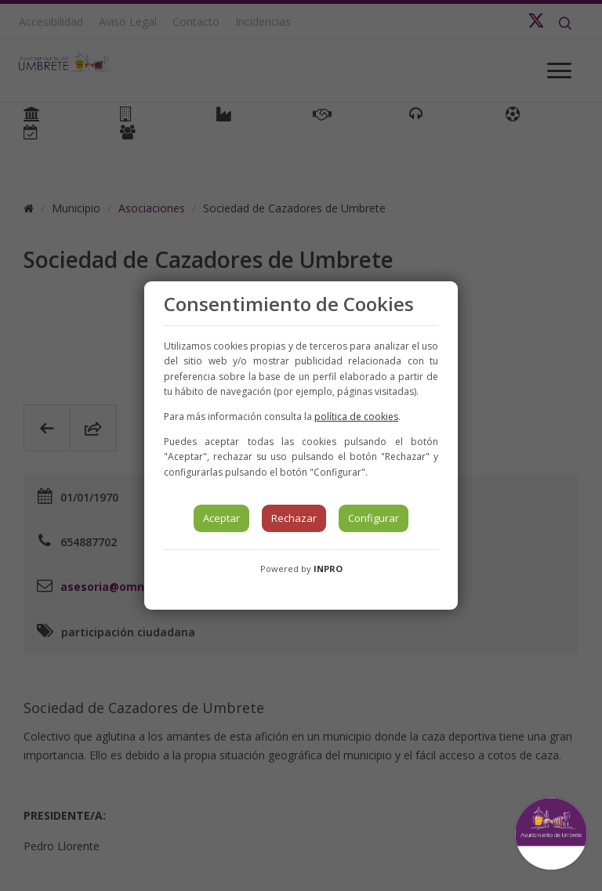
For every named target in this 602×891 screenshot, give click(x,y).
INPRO (328, 568)
